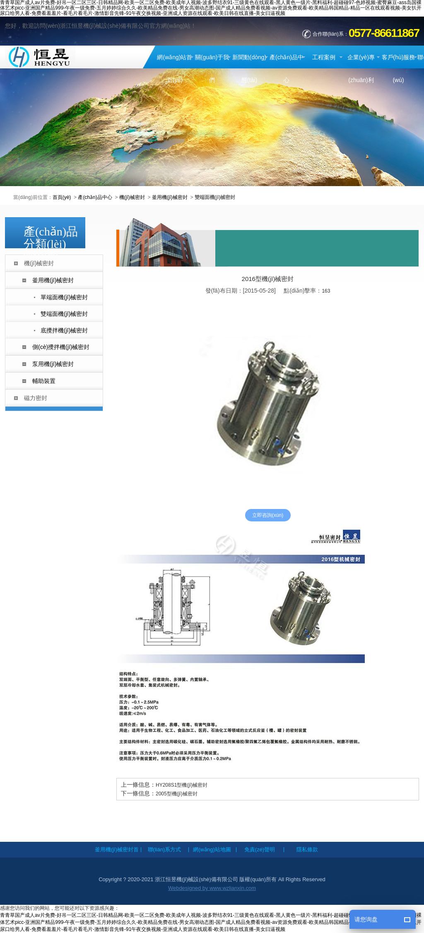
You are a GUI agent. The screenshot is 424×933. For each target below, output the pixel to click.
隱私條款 (307, 849)
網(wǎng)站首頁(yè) (174, 68)
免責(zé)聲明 (259, 849)
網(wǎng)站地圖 (212, 849)
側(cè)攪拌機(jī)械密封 (60, 347)
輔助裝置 (43, 381)
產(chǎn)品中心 (287, 68)
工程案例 (323, 57)
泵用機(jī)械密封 (53, 364)
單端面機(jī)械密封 (64, 297)
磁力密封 (35, 398)
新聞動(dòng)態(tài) (249, 68)
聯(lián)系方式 (164, 849)
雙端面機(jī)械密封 (64, 313)
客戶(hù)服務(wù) (398, 68)
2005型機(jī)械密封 (177, 794)
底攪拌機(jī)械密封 (64, 330)
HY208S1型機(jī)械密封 (181, 785)
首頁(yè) (62, 197)
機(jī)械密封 (132, 197)
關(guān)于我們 (212, 68)
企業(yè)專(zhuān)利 (361, 68)
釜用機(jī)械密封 (170, 197)
